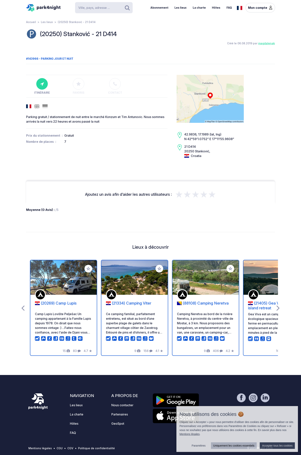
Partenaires (119, 414)
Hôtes (216, 7)
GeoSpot (117, 423)
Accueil (31, 22)
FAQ (229, 7)
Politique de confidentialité (96, 448)
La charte (199, 7)
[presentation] (23, 308)
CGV (70, 448)
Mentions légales (40, 448)
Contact (115, 86)
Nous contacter (122, 405)
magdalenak (266, 43)
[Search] (104, 7)
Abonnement (159, 7)
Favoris (78, 86)
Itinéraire (42, 86)
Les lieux (180, 7)
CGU (60, 448)
